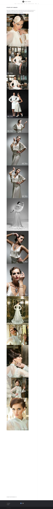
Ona (24, 3)
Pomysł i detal (20, 3)
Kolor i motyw (31, 3)
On (26, 3)
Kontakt (8, 504)
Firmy (36, 3)
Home (15, 3)
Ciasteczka (8, 503)
